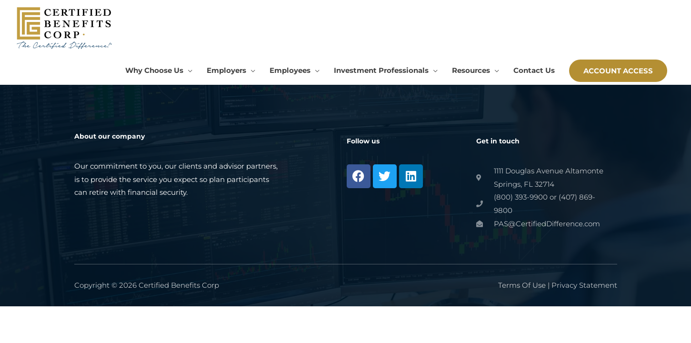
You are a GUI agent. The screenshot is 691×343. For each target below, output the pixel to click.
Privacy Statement (584, 285)
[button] (618, 71)
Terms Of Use (522, 285)
